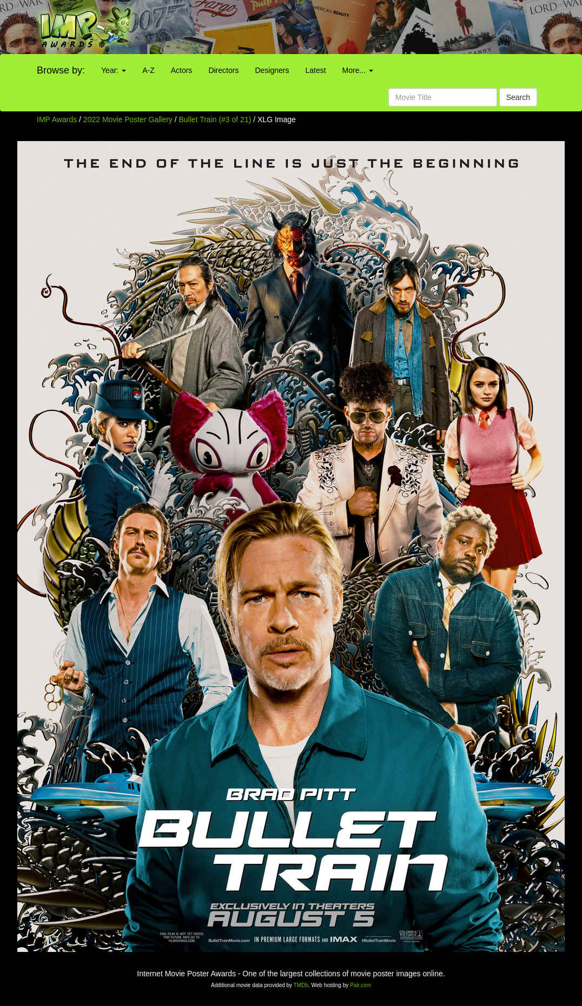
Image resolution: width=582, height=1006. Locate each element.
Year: (113, 70)
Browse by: (61, 70)
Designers (272, 70)
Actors (182, 70)
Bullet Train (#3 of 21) (215, 119)
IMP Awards (57, 119)
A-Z (148, 70)
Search (518, 97)
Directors (223, 70)
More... (357, 70)
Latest (315, 70)
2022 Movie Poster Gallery (128, 119)
